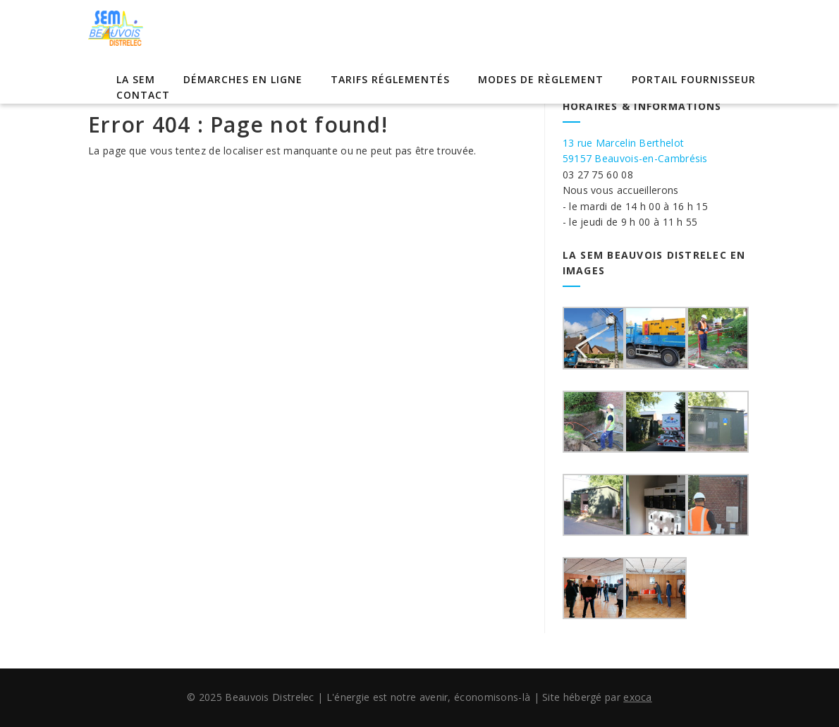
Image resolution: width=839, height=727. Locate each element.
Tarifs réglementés (390, 79)
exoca (637, 697)
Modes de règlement (541, 79)
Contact (143, 95)
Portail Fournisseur (694, 79)
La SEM (135, 79)
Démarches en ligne (242, 79)
